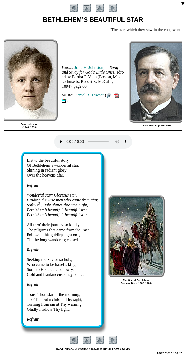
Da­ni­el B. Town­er (89, 95)
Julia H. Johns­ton (89, 67)
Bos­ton (105, 77)
